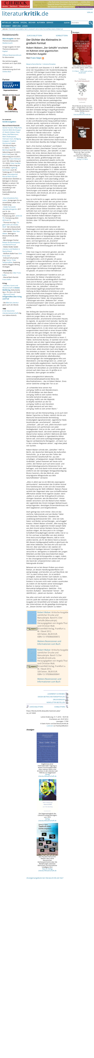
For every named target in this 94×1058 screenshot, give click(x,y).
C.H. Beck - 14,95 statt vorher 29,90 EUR (82, 72)
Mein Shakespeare (9, 136)
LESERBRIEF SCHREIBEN (57, 694)
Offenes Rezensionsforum (11, 55)
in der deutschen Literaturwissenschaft (10, 312)
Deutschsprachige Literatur (51, 29)
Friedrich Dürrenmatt (9, 142)
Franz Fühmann (15, 159)
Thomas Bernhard (8, 149)
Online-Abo (6, 71)
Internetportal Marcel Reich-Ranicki (10, 175)
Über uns (16, 26)
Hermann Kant (7, 139)
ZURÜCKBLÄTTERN (34, 35)
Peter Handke (15, 163)
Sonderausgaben (9, 122)
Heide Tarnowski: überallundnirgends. (9, 208)
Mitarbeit (6, 26)
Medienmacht (7, 43)
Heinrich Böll (7, 130)
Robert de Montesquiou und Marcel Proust (11, 243)
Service (49, 22)
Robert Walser (44, 612)
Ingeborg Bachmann (9, 169)
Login (25, 26)
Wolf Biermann (12, 134)
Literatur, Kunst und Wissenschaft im (11, 287)
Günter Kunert (7, 128)
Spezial (23, 22)
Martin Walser (10, 132)
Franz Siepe (36, 58)
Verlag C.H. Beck (82, 159)
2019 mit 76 (6, 220)
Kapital (4, 51)
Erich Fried (6, 154)
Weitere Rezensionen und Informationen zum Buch (49, 642)
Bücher (32, 22)
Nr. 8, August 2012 (32, 29)
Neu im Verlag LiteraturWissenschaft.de (47, 870)
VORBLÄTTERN (62, 35)
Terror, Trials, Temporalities (9, 261)
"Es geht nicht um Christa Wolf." (10, 224)
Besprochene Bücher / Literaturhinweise (41, 64)
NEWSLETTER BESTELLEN (57, 702)
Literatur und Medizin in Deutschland (11, 250)
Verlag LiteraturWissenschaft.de (47, 775)
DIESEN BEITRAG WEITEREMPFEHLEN (53, 697)
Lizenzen (50, 726)
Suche (67, 22)
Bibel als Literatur (12, 302)
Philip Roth (18, 128)
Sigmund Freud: (12, 296)
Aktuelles (6, 22)
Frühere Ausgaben (16, 29)
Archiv (16, 22)
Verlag (90, 12)
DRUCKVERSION (60, 699)
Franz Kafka (6, 279)
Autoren (41, 22)
